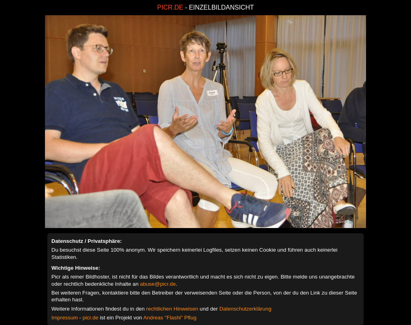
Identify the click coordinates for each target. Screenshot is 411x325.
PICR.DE (170, 7)
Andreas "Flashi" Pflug (169, 318)
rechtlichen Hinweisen (172, 309)
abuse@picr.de (158, 284)
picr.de (90, 318)
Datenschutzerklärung (245, 309)
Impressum (64, 318)
